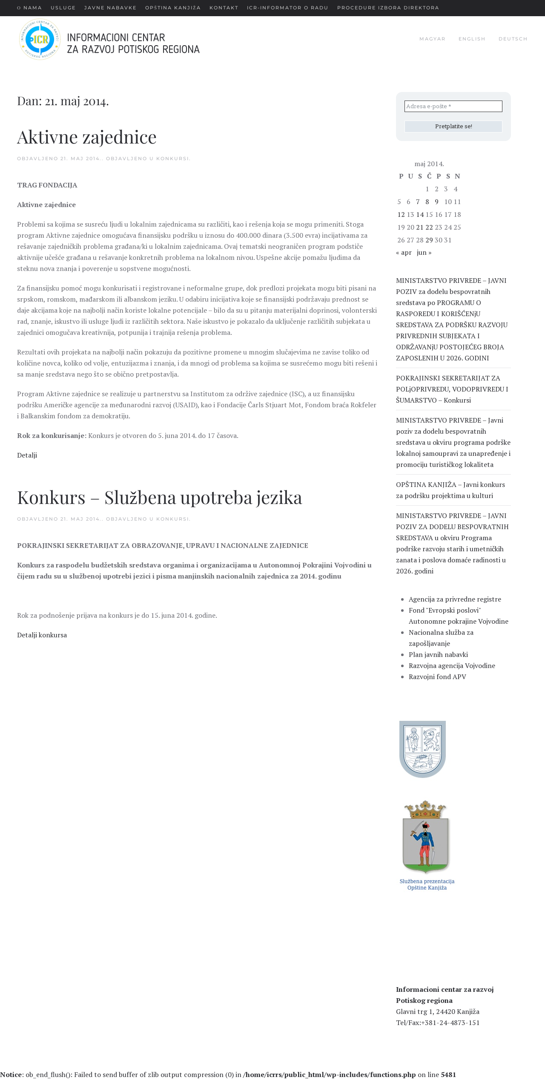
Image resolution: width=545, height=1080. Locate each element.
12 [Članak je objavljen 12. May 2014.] (401, 214)
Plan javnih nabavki (438, 654)
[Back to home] (123, 39)
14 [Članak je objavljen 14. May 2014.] (420, 214)
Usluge (63, 8)
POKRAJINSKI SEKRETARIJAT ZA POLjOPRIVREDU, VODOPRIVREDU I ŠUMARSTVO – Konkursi (452, 389)
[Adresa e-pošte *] (453, 106)
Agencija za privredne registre (455, 599)
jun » (424, 252)
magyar (432, 39)
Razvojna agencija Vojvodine (452, 665)
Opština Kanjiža (173, 8)
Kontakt (223, 8)
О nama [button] (29, 8)
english (472, 39)
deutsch (513, 39)
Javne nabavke (110, 8)
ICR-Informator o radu (288, 8)
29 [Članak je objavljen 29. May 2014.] (429, 240)
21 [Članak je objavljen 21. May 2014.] (420, 227)
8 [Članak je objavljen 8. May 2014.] (427, 201)
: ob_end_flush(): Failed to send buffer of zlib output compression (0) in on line (228, 1074)
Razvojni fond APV (437, 676)
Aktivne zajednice (87, 136)
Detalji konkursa (42, 634)
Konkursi (172, 158)
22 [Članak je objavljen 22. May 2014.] (429, 227)
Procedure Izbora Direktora (388, 8)
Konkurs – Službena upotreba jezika (159, 497)
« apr (404, 252)
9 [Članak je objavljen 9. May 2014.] (437, 201)
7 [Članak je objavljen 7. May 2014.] (418, 201)
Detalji (27, 455)
